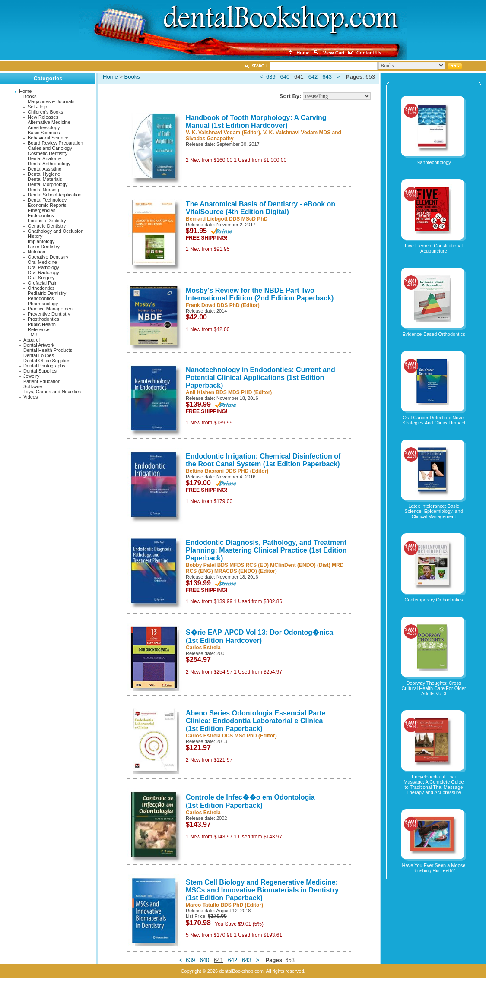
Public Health (42, 324)
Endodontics (41, 215)
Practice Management (51, 308)
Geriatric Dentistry (47, 225)
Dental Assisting (44, 168)
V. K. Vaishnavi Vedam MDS (296, 133)
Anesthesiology (44, 127)
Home (25, 91)
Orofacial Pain (42, 282)
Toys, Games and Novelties (52, 391)
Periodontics (41, 298)
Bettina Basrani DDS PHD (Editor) (227, 471)
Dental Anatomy (44, 158)
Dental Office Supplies (46, 360)
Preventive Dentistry (49, 313)
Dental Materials (45, 179)
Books (30, 96)
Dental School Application (55, 194)
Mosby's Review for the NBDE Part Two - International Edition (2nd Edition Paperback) (260, 294)
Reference (39, 329)
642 (313, 76)
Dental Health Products (47, 350)
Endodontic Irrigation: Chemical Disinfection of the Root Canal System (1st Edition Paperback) (263, 460)
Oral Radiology (43, 272)
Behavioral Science (48, 137)
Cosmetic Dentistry (47, 153)
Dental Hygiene (44, 174)
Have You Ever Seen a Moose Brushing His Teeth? (434, 868)
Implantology (41, 241)
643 (327, 76)
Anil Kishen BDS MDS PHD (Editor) (229, 392)
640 (285, 76)
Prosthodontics (43, 319)
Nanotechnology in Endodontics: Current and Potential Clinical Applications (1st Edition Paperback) (260, 377)
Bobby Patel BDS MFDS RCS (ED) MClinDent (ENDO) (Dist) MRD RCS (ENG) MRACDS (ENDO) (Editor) (264, 568)
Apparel (31, 339)
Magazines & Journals (51, 101)
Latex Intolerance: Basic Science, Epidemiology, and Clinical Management (434, 511)
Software (32, 386)
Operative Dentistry (48, 256)
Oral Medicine (42, 262)
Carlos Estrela (203, 648)
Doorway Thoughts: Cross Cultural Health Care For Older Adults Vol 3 (433, 688)
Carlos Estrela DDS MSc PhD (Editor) (231, 736)
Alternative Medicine (49, 122)
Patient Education (41, 381)
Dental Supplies (40, 370)
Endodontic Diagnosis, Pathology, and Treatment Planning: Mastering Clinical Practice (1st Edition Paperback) (266, 550)
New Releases (43, 117)
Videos (30, 396)
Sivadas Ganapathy (210, 139)
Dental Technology (47, 199)
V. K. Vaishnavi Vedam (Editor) (223, 133)
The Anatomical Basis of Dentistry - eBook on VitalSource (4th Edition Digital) (260, 207)
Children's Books (45, 111)
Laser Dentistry (44, 246)
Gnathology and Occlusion (55, 231)
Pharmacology (43, 303)
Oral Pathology (43, 267)
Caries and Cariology (50, 148)
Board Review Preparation (55, 142)
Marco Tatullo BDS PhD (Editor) (224, 905)
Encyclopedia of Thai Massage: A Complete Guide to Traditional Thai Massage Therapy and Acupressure (433, 784)
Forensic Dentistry (47, 220)
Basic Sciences (44, 132)
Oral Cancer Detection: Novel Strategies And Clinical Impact (433, 420)
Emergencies (41, 210)
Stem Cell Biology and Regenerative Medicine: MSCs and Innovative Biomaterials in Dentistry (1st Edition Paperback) (262, 890)
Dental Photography (44, 365)
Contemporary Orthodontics (433, 599)
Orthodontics (41, 288)
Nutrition (36, 251)
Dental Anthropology (49, 163)
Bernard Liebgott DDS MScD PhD (226, 219)
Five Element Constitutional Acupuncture (434, 248)
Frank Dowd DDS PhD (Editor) (223, 305)
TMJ (32, 334)
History (35, 236)
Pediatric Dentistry (47, 293)
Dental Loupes (38, 355)
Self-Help (37, 106)
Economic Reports (47, 205)
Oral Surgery (41, 277)
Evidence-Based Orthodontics (433, 334)
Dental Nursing (43, 189)
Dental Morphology (47, 184)
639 (271, 76)
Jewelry (31, 376)
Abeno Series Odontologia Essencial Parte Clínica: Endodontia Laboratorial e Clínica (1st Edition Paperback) (256, 720)
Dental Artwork (38, 345)
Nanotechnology (433, 162)
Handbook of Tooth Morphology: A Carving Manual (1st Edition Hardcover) (256, 121)
